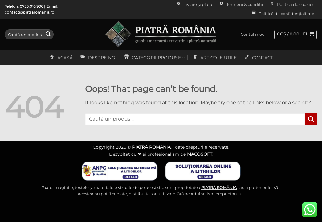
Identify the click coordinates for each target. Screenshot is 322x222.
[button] (253, 34)
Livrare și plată (193, 5)
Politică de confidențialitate (282, 14)
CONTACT (258, 58)
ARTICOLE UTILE (214, 58)
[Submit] (48, 34)
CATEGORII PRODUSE (154, 58)
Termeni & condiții (240, 5)
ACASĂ (61, 58)
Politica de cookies (291, 5)
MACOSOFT (199, 154)
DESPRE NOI (97, 58)
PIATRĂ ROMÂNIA (151, 147)
